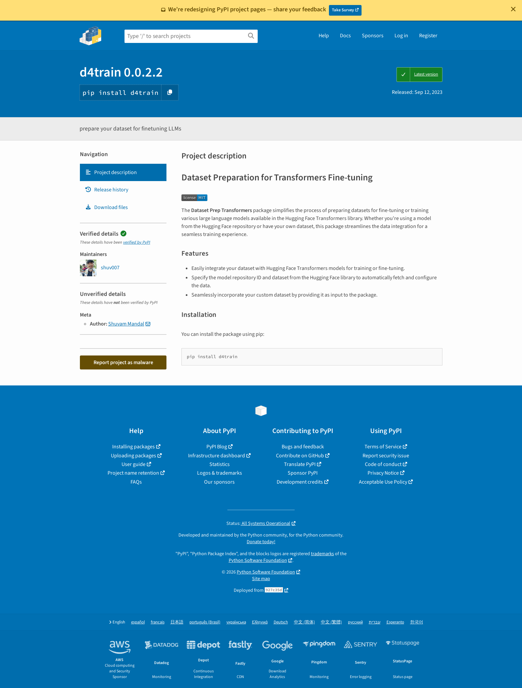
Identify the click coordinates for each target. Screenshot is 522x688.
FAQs (136, 482)
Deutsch (281, 622)
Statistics (219, 464)
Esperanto (395, 622)
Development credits (300, 482)
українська (236, 622)
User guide (133, 464)
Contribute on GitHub (300, 455)
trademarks (322, 553)
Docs (345, 35)
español (138, 622)
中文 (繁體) (331, 622)
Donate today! (261, 541)
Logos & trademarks (219, 473)
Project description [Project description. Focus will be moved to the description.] (111, 172)
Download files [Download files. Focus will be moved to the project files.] (106, 207)
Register (428, 35)
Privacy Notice (383, 473)
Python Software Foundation (258, 560)
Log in (401, 35)
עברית (375, 622)
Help (324, 35)
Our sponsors (219, 482)
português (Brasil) (204, 622)
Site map (261, 578)
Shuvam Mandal (126, 324)
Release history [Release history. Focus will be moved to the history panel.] (106, 189)
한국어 (416, 622)
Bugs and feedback (303, 446)
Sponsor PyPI (303, 473)
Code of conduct (383, 464)
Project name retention (133, 473)
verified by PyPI (136, 242)
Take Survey (343, 10)
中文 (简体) (304, 622)
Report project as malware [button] (123, 362)
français (157, 622)
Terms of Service (383, 446)
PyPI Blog (216, 446)
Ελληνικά (260, 622)
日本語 (176, 622)
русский (355, 622)
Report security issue (386, 455)
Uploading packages (133, 455)
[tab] (123, 172)
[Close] (513, 9)
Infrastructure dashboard (216, 455)
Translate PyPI (300, 464)
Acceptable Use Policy (383, 482)
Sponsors (373, 35)
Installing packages (133, 446)
